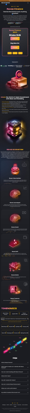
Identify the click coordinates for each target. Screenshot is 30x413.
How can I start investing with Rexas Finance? (12, 372)
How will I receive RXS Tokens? (8, 380)
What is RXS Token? (6, 376)
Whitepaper (4, 404)
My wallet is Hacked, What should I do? (10, 392)
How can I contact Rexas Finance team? (10, 384)
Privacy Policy (19, 404)
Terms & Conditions (25, 404)
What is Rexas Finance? (6, 362)
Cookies (15, 406)
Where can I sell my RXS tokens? (9, 388)
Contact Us (15, 404)
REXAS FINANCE (5, 2)
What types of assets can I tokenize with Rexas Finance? (12, 367)
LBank (20, 53)
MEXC (10, 53)
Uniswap (15, 47)
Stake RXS (15, 38)
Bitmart (15, 53)
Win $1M (8, 404)
